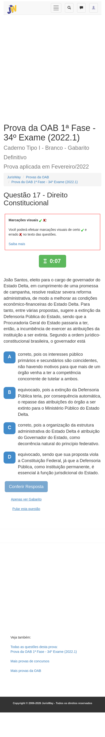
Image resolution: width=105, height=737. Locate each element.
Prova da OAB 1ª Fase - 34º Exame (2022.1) (44, 182)
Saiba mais (17, 244)
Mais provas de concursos (29, 661)
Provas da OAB (37, 177)
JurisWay (14, 177)
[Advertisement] (50, 68)
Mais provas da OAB (25, 671)
